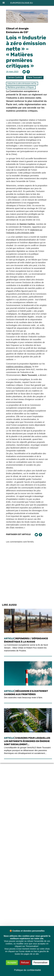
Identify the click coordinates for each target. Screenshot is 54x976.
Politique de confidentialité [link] (27, 970)
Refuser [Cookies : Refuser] (25, 962)
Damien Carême (14, 77)
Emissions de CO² (17, 32)
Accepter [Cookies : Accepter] (11, 962)
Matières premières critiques (20, 87)
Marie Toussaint (34, 77)
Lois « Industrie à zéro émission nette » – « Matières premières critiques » (26, 51)
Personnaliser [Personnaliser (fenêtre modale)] (41, 962)
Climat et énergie (17, 28)
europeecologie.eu (21, 3)
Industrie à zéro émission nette (21, 83)
